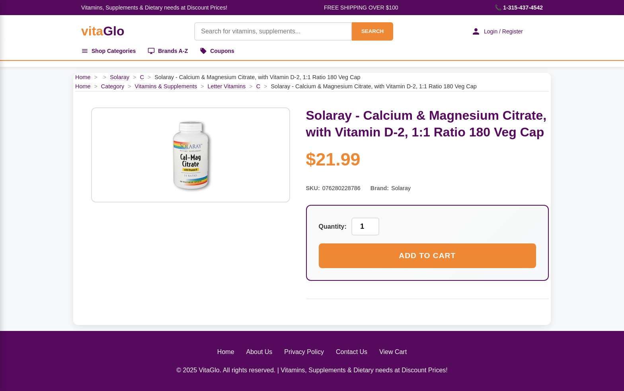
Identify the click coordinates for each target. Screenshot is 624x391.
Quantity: (333, 226)
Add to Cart (427, 255)
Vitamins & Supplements (166, 86)
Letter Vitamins (227, 86)
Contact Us (351, 351)
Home (82, 77)
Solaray (119, 77)
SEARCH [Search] (372, 31)
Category (112, 86)
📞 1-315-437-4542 (519, 7)
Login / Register (497, 31)
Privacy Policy (304, 351)
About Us (259, 351)
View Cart (393, 351)
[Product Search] (273, 31)
